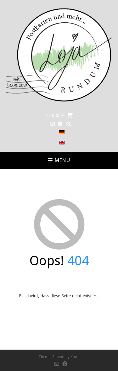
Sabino (58, 357)
